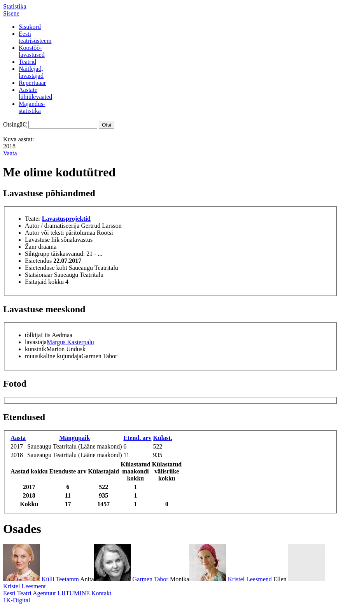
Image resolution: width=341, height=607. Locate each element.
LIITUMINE (74, 593)
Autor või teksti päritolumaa (60, 232)
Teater (32, 218)
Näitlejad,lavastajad (31, 72)
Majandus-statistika (32, 107)
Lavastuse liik (42, 239)
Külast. (162, 438)
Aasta (18, 438)
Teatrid (27, 61)
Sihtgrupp (37, 253)
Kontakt (101, 593)
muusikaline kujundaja (53, 356)
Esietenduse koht (46, 267)
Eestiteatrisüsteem (35, 37)
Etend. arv (137, 438)
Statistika (14, 6)
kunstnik (35, 349)
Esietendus (38, 260)
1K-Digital (16, 600)
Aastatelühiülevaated (35, 93)
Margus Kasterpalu (70, 342)
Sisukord (30, 26)
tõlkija (33, 335)
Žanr (31, 246)
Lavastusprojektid (66, 218)
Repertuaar (32, 82)
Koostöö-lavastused (32, 51)
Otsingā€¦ (15, 124)
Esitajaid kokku (44, 281)
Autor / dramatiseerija (52, 225)
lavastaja (36, 342)
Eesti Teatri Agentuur (29, 593)
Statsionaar (38, 274)
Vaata (10, 153)
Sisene (11, 13)
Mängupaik (74, 438)
